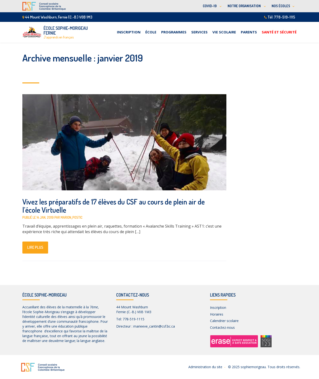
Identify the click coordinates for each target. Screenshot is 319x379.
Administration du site (205, 367)
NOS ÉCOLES (281, 6)
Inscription (128, 32)
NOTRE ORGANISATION (245, 6)
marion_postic (72, 217)
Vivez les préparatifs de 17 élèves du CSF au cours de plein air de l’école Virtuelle (113, 205)
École (150, 32)
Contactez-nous (222, 327)
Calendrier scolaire (224, 320)
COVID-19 (210, 6)
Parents (249, 32)
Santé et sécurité (279, 32)
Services (199, 32)
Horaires (216, 314)
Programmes (173, 32)
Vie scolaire (224, 32)
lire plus (35, 247)
